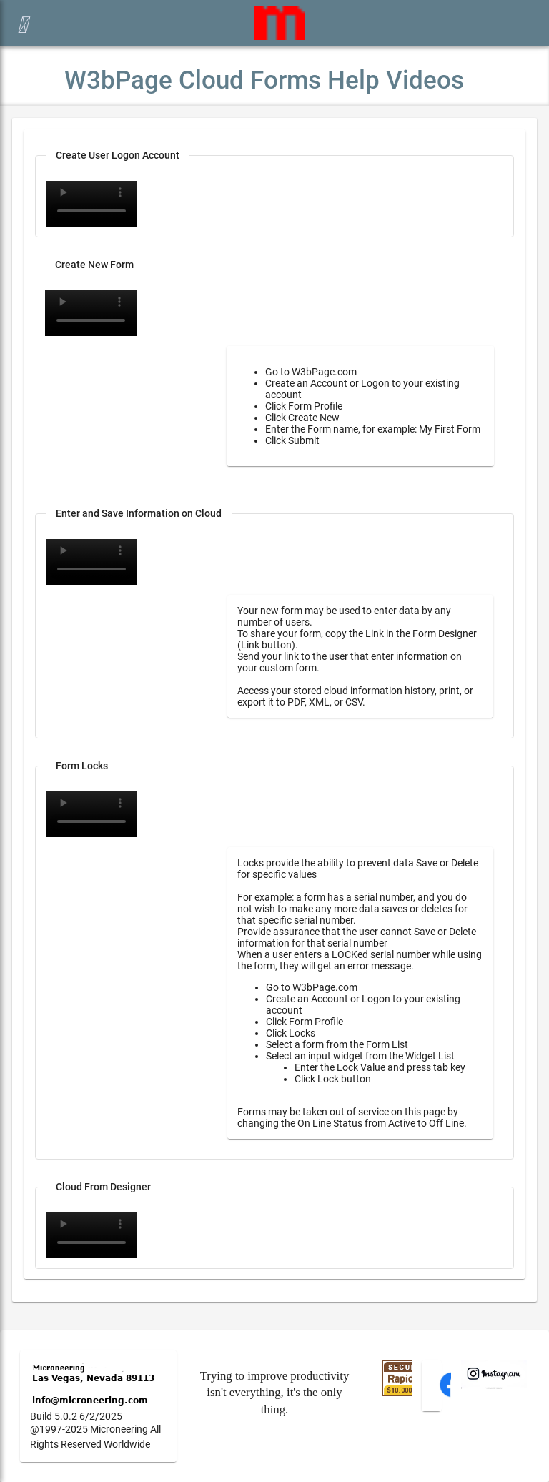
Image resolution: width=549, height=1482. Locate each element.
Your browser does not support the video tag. (91, 204)
